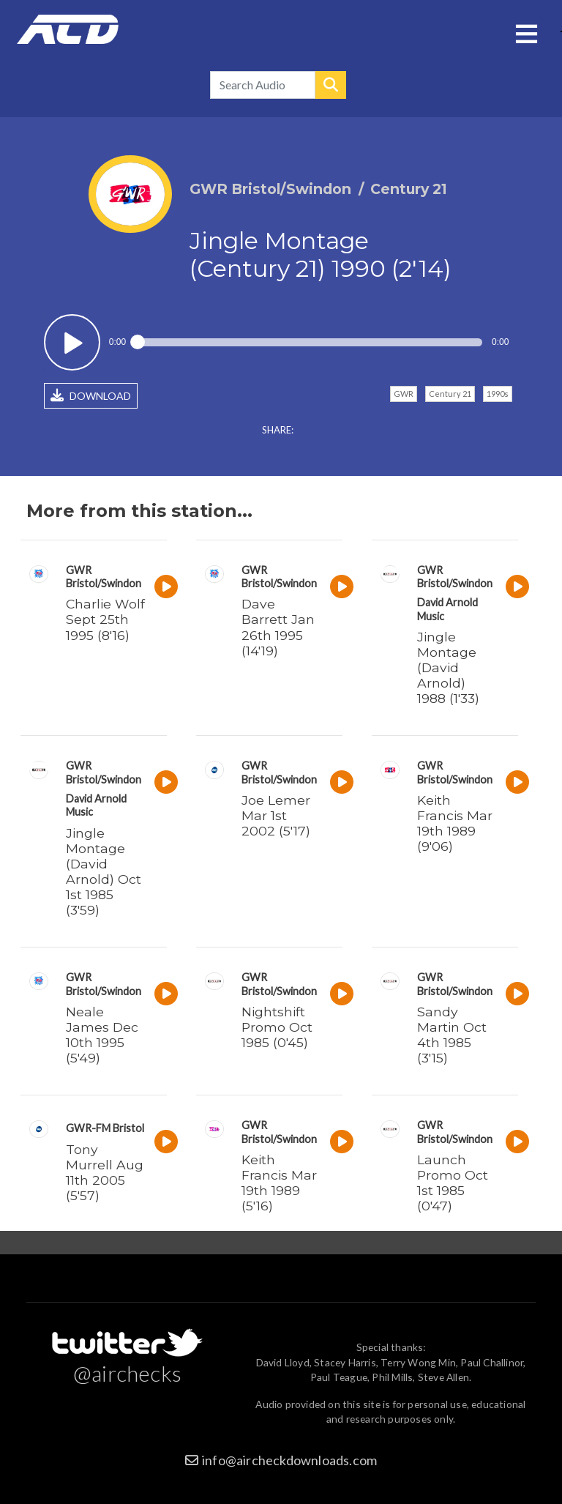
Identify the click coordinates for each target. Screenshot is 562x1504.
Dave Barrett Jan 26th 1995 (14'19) (278, 627)
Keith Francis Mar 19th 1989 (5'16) (279, 1182)
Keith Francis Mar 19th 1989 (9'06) (454, 823)
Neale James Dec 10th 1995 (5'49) (102, 1034)
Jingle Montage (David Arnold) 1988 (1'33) (448, 667)
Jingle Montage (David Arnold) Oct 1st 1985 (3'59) (103, 871)
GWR (403, 393)
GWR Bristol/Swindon (103, 576)
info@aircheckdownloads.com (289, 1460)
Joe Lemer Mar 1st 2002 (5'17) (275, 815)
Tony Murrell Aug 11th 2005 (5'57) (104, 1172)
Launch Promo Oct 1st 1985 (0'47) (452, 1182)
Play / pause (72, 342)
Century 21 (450, 393)
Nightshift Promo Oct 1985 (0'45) (276, 1027)
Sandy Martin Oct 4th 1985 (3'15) (452, 1034)
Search (330, 85)
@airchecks (127, 1373)
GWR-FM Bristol (105, 1128)
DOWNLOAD (90, 395)
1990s (498, 393)
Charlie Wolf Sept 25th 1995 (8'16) (105, 619)
